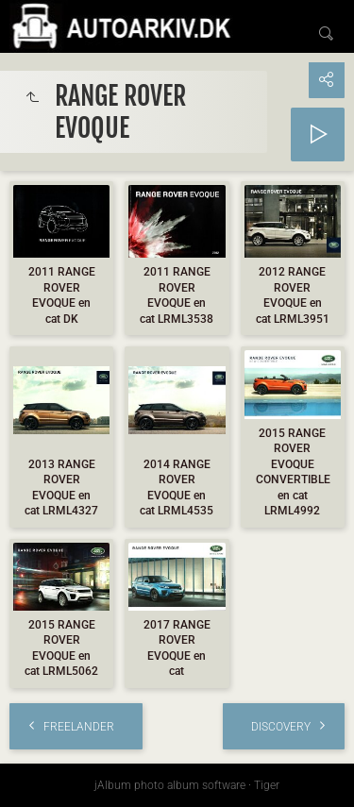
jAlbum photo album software (169, 785)
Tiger (266, 785)
